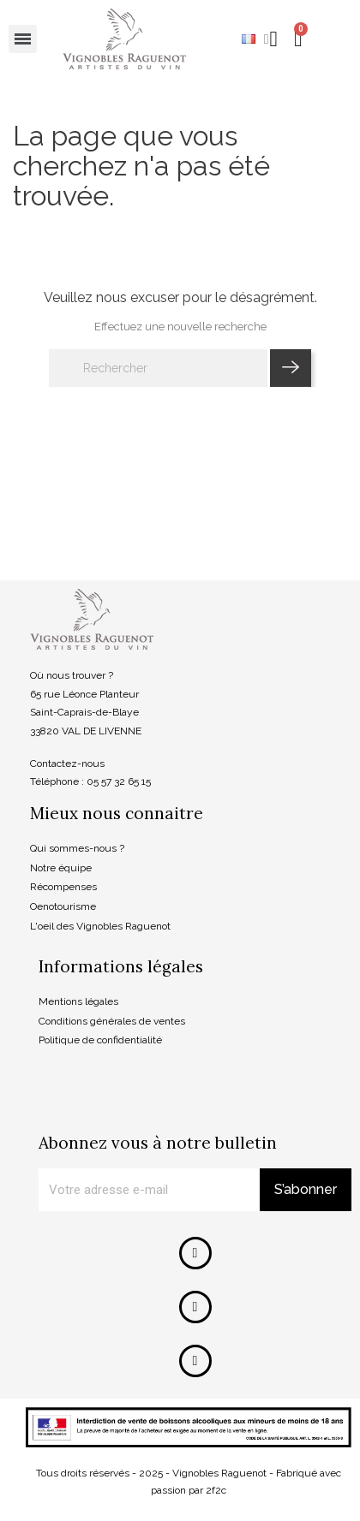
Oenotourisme (63, 906)
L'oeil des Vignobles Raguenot (100, 926)
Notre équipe (61, 868)
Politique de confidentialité (100, 1040)
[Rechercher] (158, 368)
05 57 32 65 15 (119, 781)
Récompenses (63, 887)
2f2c (216, 1490)
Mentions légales (78, 1001)
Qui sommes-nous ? (77, 848)
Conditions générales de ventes (112, 1021)
